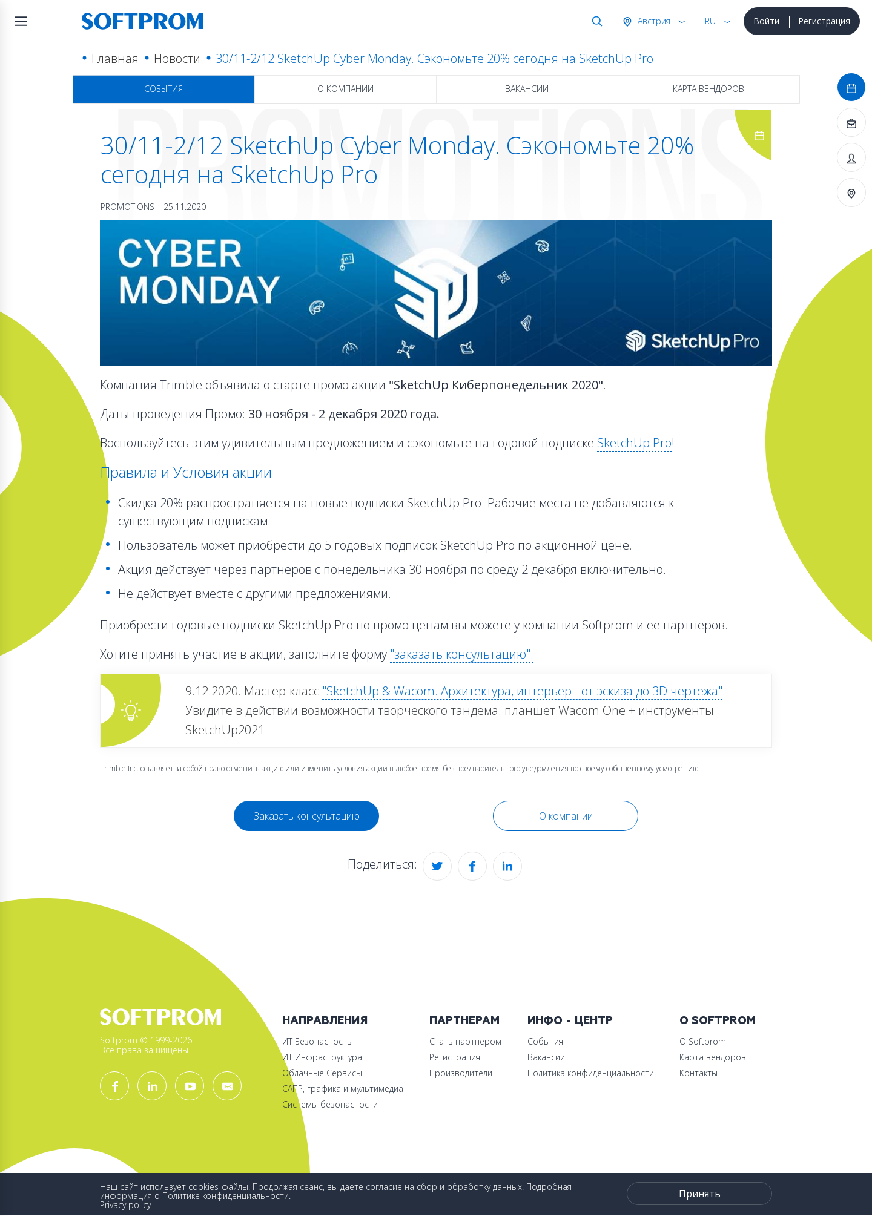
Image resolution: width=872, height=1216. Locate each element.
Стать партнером (465, 1041)
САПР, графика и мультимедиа (342, 1088)
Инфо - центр (570, 1021)
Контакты (698, 1073)
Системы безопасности (330, 1104)
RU (710, 21)
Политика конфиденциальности (590, 1073)
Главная (115, 58)
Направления (325, 1021)
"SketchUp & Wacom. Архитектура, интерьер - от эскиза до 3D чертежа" (522, 691)
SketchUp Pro (634, 443)
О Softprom (717, 1021)
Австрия (652, 21)
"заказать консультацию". (461, 654)
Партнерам (464, 1021)
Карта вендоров (708, 88)
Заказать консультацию (307, 816)
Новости (177, 58)
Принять (700, 1193)
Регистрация (824, 21)
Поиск (595, 21)
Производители (460, 1073)
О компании (345, 88)
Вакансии (527, 88)
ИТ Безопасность (317, 1041)
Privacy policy (125, 1205)
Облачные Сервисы (322, 1073)
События (163, 88)
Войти (766, 21)
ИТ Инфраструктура (322, 1057)
